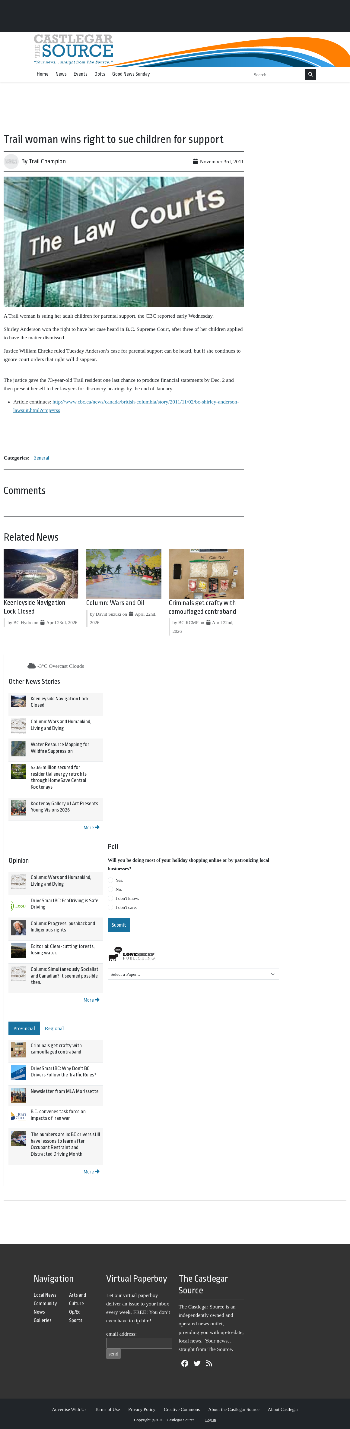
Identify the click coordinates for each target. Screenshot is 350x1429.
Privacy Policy (141, 1409)
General (41, 458)
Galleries (43, 1320)
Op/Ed (75, 1312)
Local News (45, 1295)
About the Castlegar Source (233, 1409)
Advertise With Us (69, 1409)
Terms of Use (107, 1409)
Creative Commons (182, 1409)
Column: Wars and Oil (115, 603)
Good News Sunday (131, 74)
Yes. (119, 880)
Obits (99, 74)
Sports (75, 1320)
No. (119, 889)
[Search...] (278, 74)
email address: (121, 1334)
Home (43, 74)
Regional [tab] (54, 1028)
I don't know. (127, 898)
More (91, 828)
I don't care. (126, 907)
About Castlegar (283, 1409)
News (61, 74)
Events (81, 74)
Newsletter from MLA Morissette (65, 1091)
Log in (210, 1420)
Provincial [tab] (24, 1028)
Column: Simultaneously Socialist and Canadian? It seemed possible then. (64, 975)
